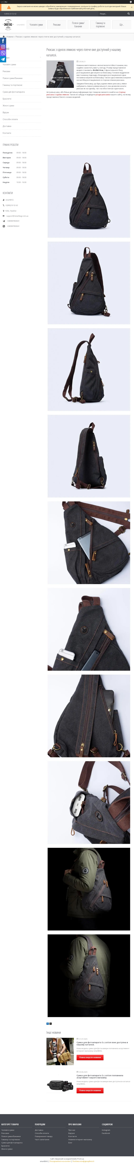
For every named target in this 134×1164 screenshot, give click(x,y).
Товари (6, 57)
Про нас (71, 1130)
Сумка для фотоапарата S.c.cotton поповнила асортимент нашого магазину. (100, 1076)
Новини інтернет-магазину (80, 1139)
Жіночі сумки (8, 105)
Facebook (106, 1133)
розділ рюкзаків (103, 94)
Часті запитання (42, 1139)
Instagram (106, 1130)
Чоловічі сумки (36, 24)
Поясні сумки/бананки (78, 24)
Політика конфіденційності (83, 1161)
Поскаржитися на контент (60, 1161)
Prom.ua (80, 1159)
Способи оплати (10, 119)
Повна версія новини (90, 1057)
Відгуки (6, 112)
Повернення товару (44, 1136)
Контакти (7, 133)
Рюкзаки (56, 24)
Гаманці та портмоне (100, 24)
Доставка (7, 126)
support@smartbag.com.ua (17, 216)
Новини (10, 37)
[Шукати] (128, 13)
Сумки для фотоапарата (14, 92)
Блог (70, 1142)
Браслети (7, 98)
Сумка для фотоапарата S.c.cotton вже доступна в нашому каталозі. (102, 1043)
